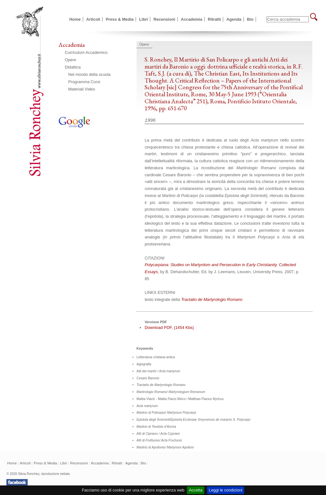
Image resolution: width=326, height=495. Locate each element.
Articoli (93, 19)
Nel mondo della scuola (89, 74)
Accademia (191, 19)
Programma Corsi (84, 81)
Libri (143, 19)
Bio (250, 19)
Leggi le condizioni (225, 490)
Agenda (233, 19)
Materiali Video (81, 89)
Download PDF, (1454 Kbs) (169, 327)
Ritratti (214, 19)
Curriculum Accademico (86, 52)
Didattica (73, 67)
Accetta (195, 490)
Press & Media (120, 19)
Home (75, 19)
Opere (70, 59)
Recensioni (164, 19)
